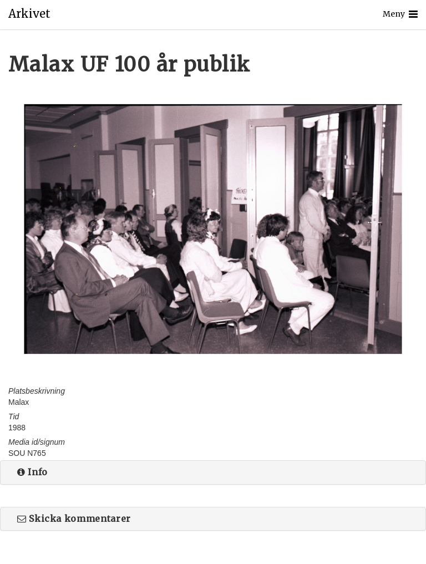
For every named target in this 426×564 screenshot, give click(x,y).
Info (32, 471)
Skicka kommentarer (74, 518)
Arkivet (29, 13)
